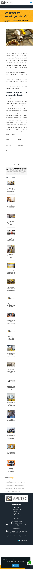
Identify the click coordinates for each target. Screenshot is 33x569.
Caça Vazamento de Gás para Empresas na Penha (11, 207)
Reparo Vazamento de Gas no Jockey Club (11, 190)
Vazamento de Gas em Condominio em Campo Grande (11, 405)
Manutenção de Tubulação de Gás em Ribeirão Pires (11, 454)
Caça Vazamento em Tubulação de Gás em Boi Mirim (11, 240)
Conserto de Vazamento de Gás (13, 491)
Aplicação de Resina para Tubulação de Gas (16, 484)
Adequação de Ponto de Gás (12, 481)
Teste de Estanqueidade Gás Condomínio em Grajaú (11, 257)
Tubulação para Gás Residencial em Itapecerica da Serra (11, 340)
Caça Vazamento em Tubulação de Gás (15, 490)
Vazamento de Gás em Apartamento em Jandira (11, 355)
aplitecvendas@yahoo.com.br (17, 525)
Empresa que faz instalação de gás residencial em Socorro (11, 389)
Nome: (8, 139)
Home (17, 507)
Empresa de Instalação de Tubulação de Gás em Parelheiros (11, 273)
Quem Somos (17, 509)
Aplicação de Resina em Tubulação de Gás (15, 482)
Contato (17, 513)
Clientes (17, 511)
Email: (20, 139)
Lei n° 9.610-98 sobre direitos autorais (18, 173)
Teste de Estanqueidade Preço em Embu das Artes (11, 471)
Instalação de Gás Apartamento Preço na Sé (11, 322)
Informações (17, 515)
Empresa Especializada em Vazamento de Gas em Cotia (11, 224)
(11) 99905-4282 (17, 523)
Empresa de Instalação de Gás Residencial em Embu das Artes (11, 373)
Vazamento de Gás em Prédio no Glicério (11, 437)
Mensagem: (9, 151)
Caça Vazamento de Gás (11, 487)
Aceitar (15, 565)
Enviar (16, 165)
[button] (31, 2)
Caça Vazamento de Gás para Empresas (15, 488)
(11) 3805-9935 (17, 521)
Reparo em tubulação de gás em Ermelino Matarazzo (11, 306)
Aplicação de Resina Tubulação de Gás (15, 485)
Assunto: (21, 145)
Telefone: (9, 145)
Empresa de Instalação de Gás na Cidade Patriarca (11, 289)
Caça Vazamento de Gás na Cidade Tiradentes (11, 421)
